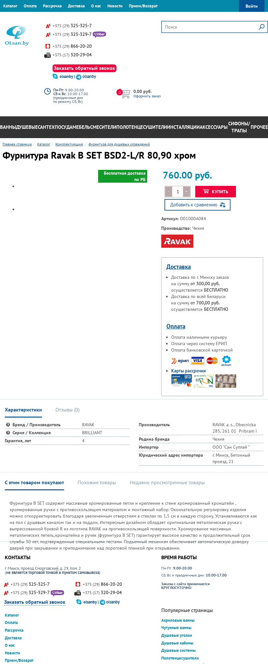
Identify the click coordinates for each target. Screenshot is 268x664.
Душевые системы (178, 650)
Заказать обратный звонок (84, 68)
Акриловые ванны (178, 620)
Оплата (30, 6)
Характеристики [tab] (23, 409)
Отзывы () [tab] (67, 409)
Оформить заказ (147, 96)
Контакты (33, 17)
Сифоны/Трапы (239, 127)
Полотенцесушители (141, 127)
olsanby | (68, 76)
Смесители (103, 127)
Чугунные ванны (176, 627)
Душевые (27, 127)
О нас (96, 6)
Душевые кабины (177, 643)
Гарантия (11, 17)
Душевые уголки (176, 635)
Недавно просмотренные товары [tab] (167, 482)
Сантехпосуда (55, 127)
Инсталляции (183, 127)
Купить (215, 191)
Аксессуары (214, 127)
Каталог (10, 6)
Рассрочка (52, 6)
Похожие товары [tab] (97, 482)
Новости (114, 6)
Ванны (8, 127)
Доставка (76, 6)
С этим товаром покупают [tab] (34, 482)
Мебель (81, 127)
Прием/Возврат (143, 6)
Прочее (259, 127)
